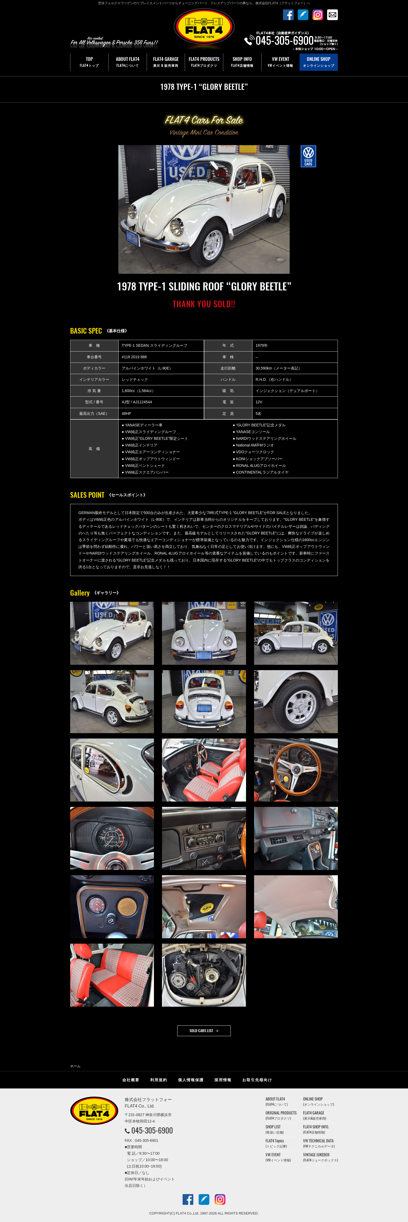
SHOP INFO (242, 62)
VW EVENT (281, 62)
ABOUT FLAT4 (128, 62)
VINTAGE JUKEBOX (320, 1157)
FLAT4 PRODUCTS (204, 62)
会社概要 (130, 1080)
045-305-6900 (152, 1130)
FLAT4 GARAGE (166, 62)
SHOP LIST (275, 1129)
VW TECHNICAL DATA (319, 1143)
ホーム (75, 1066)
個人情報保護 (191, 1080)
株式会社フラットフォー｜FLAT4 (204, 30)
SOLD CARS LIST (201, 1030)
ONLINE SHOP (319, 62)
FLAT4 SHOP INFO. (316, 1129)
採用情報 (223, 1080)
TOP (89, 62)
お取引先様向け (257, 1080)
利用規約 (158, 1080)
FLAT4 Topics (276, 1143)
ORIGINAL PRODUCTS (281, 1115)
